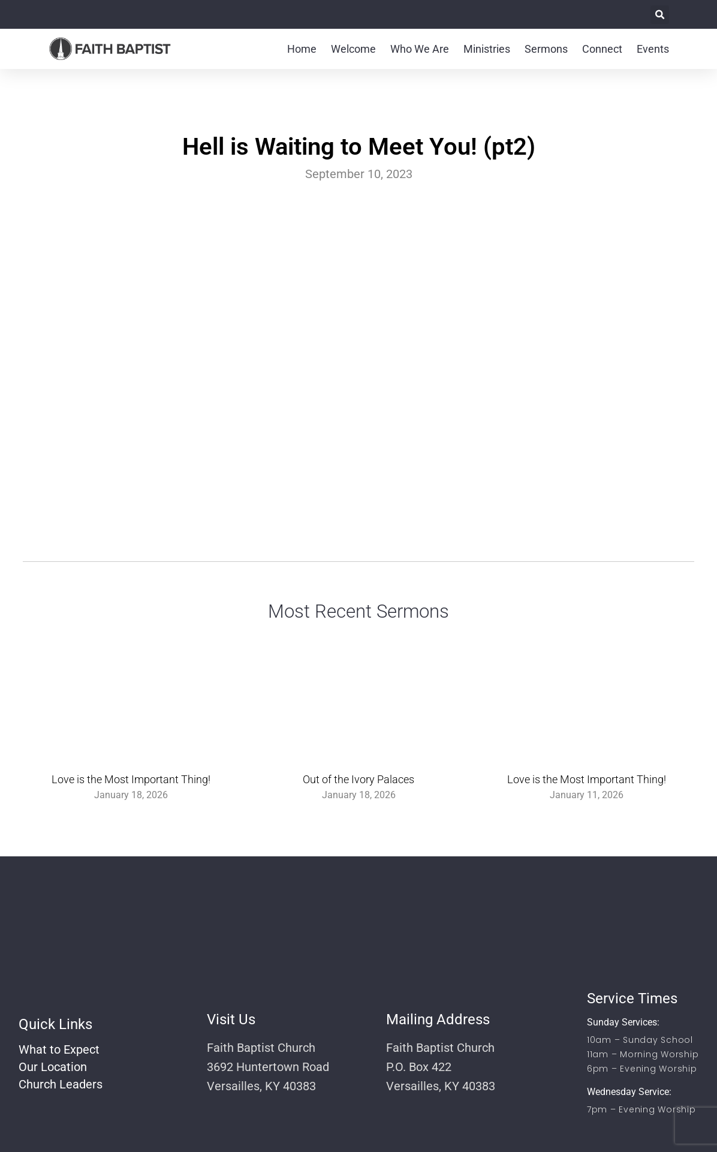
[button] (659, 14)
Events (653, 49)
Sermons (546, 49)
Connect (602, 49)
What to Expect (59, 1049)
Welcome (353, 49)
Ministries (486, 49)
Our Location (53, 1067)
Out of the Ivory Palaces (358, 779)
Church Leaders (61, 1084)
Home (302, 49)
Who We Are (419, 49)
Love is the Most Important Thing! (131, 779)
